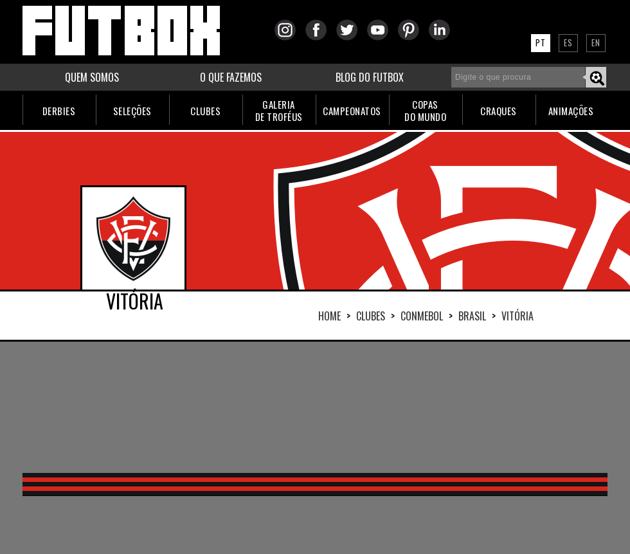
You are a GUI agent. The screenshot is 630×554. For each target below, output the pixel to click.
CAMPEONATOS (352, 111)
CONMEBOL (422, 316)
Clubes (370, 316)
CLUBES (205, 111)
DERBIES (59, 111)
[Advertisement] (161, 406)
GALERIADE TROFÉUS (279, 110)
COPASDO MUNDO (425, 110)
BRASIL (472, 316)
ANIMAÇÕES (571, 111)
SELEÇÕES (132, 111)
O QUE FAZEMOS (231, 77)
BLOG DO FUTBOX (370, 77)
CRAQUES (498, 111)
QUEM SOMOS (92, 77)
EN (595, 42)
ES (568, 42)
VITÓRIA (517, 316)
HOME (329, 316)
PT (541, 42)
